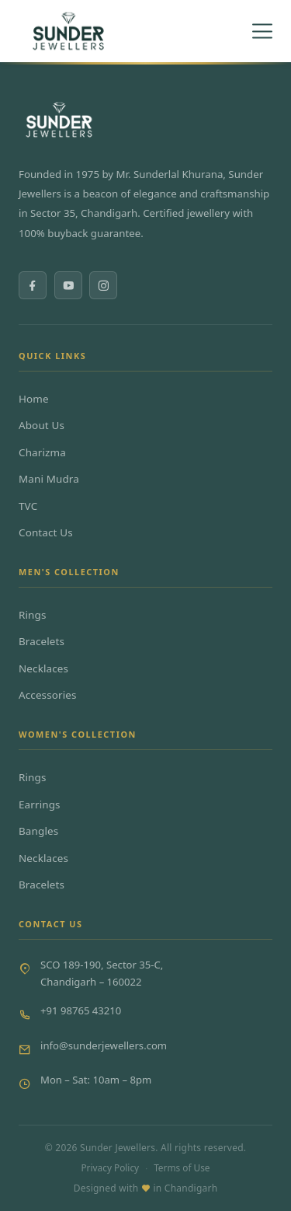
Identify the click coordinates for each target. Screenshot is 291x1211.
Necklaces (43, 668)
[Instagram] (103, 285)
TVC (28, 506)
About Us (41, 425)
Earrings (40, 804)
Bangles (38, 831)
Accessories (48, 695)
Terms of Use (182, 1167)
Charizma (42, 452)
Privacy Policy (110, 1167)
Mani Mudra (49, 479)
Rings (33, 615)
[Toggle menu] (262, 31)
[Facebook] (33, 285)
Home (34, 399)
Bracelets (41, 641)
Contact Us (46, 532)
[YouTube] (68, 285)
